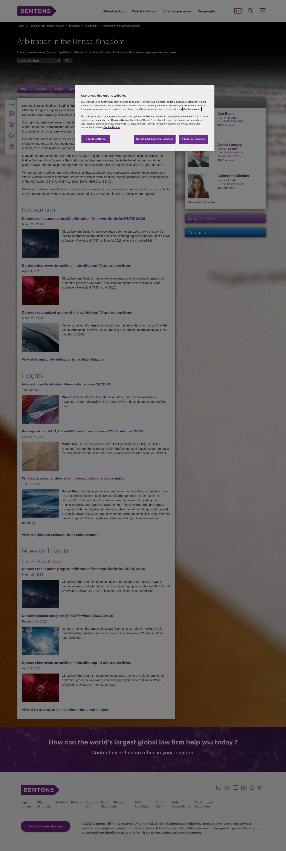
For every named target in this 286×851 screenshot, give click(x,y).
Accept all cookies (193, 139)
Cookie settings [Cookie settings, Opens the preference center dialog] (96, 139)
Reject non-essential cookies (154, 139)
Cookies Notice (192, 109)
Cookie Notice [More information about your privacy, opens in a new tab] (111, 127)
